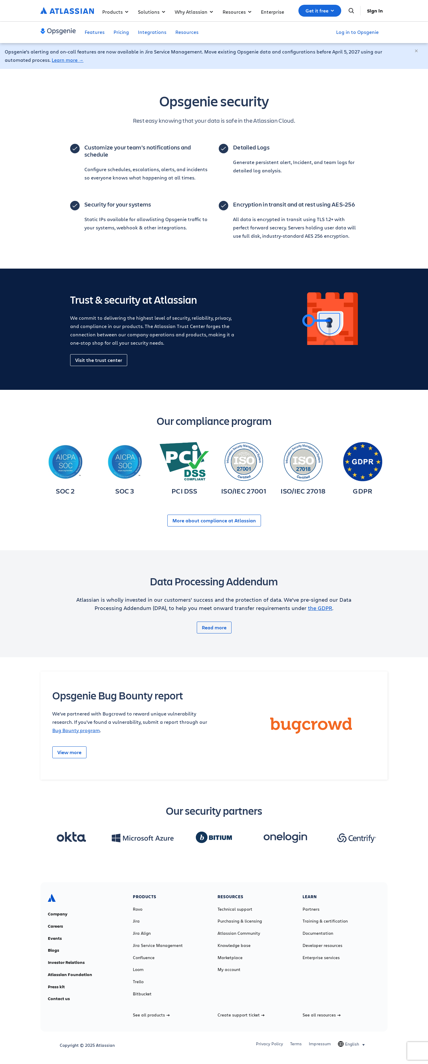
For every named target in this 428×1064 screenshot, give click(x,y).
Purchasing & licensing (240, 921)
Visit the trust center (98, 360)
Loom (138, 969)
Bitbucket (142, 994)
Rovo (137, 909)
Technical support (235, 909)
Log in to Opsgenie (357, 32)
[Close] (416, 51)
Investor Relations (66, 962)
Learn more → (68, 60)
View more (69, 752)
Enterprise (272, 12)
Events (55, 938)
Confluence (144, 957)
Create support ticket (241, 1015)
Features (95, 32)
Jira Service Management (158, 945)
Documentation (318, 933)
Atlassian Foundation (70, 974)
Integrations (152, 32)
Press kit (56, 986)
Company (57, 914)
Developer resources (322, 945)
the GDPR (320, 607)
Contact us (59, 998)
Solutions (151, 12)
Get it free (320, 10)
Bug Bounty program (76, 730)
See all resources (322, 1015)
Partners (311, 909)
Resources (237, 12)
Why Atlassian (194, 12)
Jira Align (142, 933)
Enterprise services (321, 957)
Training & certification (325, 921)
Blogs (53, 950)
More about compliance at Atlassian (214, 520)
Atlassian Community (239, 933)
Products (115, 12)
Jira (136, 921)
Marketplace (230, 957)
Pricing (121, 32)
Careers (55, 926)
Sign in (375, 10)
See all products (151, 1015)
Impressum (320, 1043)
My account (229, 969)
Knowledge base (234, 945)
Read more (214, 627)
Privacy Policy (269, 1043)
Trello (138, 981)
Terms (296, 1043)
